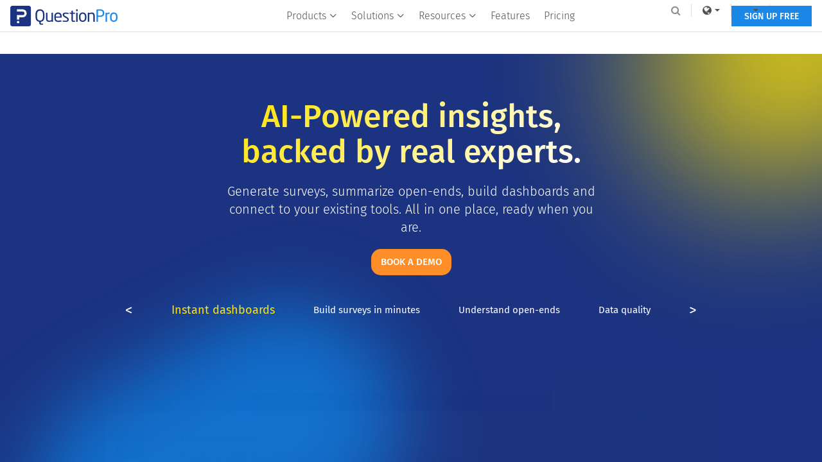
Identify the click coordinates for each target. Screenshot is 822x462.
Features (510, 36)
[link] (676, 10)
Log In (760, 10)
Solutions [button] (378, 36)
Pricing (560, 36)
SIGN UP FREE (737, 36)
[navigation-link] (715, 10)
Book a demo (411, 262)
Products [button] (312, 36)
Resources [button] (448, 36)
